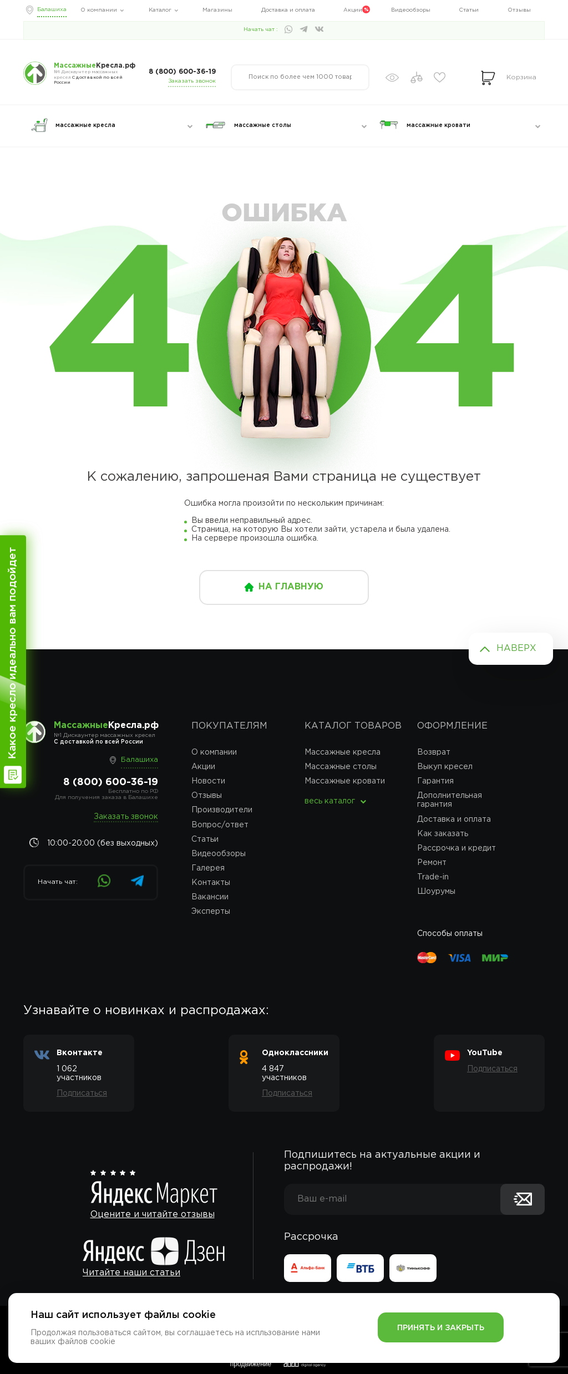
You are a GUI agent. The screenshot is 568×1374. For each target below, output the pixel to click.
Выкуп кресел (445, 767)
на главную (290, 587)
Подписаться (82, 1093)
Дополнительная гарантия (449, 800)
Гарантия (435, 781)
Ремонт (432, 862)
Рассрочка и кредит (456, 848)
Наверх (516, 648)
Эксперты (210, 911)
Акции (352, 10)
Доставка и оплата (288, 10)
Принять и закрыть (440, 1328)
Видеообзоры (410, 10)
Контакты (210, 882)
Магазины (217, 10)
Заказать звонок (192, 81)
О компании (98, 10)
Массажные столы (341, 767)
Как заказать (442, 834)
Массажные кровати (345, 781)
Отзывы (519, 10)
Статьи (469, 10)
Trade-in (433, 877)
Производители (221, 810)
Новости (208, 781)
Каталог (160, 10)
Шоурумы (436, 891)
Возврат (433, 752)
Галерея (208, 868)
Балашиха (52, 9)
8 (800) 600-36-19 (182, 72)
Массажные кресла (343, 752)
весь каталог (330, 801)
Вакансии (210, 897)
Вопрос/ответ (219, 825)
